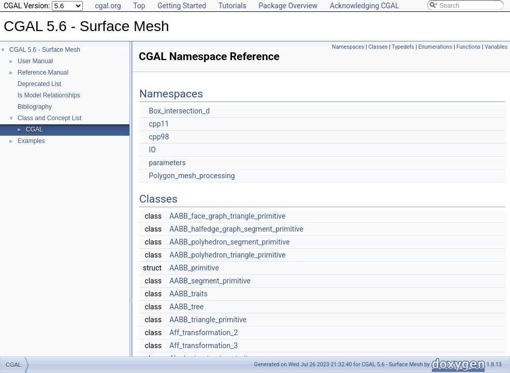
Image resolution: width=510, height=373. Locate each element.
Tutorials (232, 6)
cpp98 (159, 137)
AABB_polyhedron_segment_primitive (229, 242)
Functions (468, 47)
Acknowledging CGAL (364, 6)
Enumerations (435, 47)
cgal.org (108, 6)
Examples (31, 141)
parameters (167, 163)
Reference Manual (43, 72)
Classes (377, 47)
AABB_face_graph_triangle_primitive (227, 216)
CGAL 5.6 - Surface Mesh (44, 49)
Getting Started (181, 6)
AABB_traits (188, 294)
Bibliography (35, 106)
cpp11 (159, 124)
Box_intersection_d (179, 111)
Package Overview (287, 6)
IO (152, 150)
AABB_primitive (194, 268)
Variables (496, 47)
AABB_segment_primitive (210, 281)
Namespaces (348, 47)
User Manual (35, 61)
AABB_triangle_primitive (207, 319)
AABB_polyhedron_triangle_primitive (227, 255)
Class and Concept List (49, 118)
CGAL (34, 129)
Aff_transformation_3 (203, 345)
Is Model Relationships (49, 95)
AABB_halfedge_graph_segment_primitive (236, 229)
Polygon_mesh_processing (192, 175)
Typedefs (403, 47)
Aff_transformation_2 (203, 332)
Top (139, 6)
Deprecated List (39, 84)
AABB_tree (186, 307)
